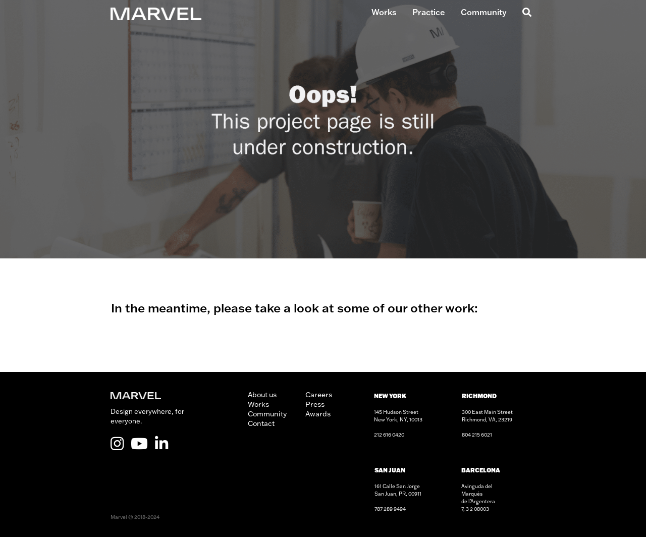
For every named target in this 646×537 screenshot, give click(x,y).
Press (315, 404)
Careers (318, 394)
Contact (261, 423)
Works (384, 12)
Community (484, 12)
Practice (428, 12)
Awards (318, 413)
